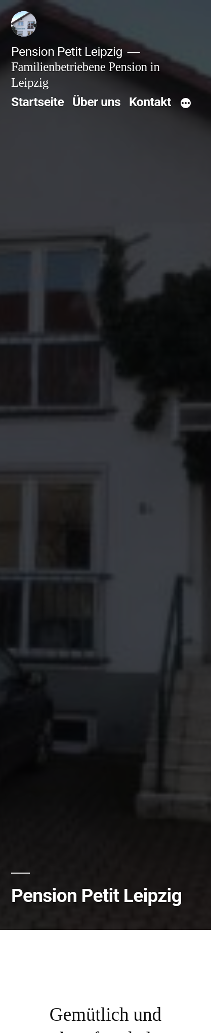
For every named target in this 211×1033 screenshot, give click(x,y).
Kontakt (150, 101)
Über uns (96, 101)
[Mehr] (186, 104)
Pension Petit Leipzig (66, 51)
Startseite (37, 101)
